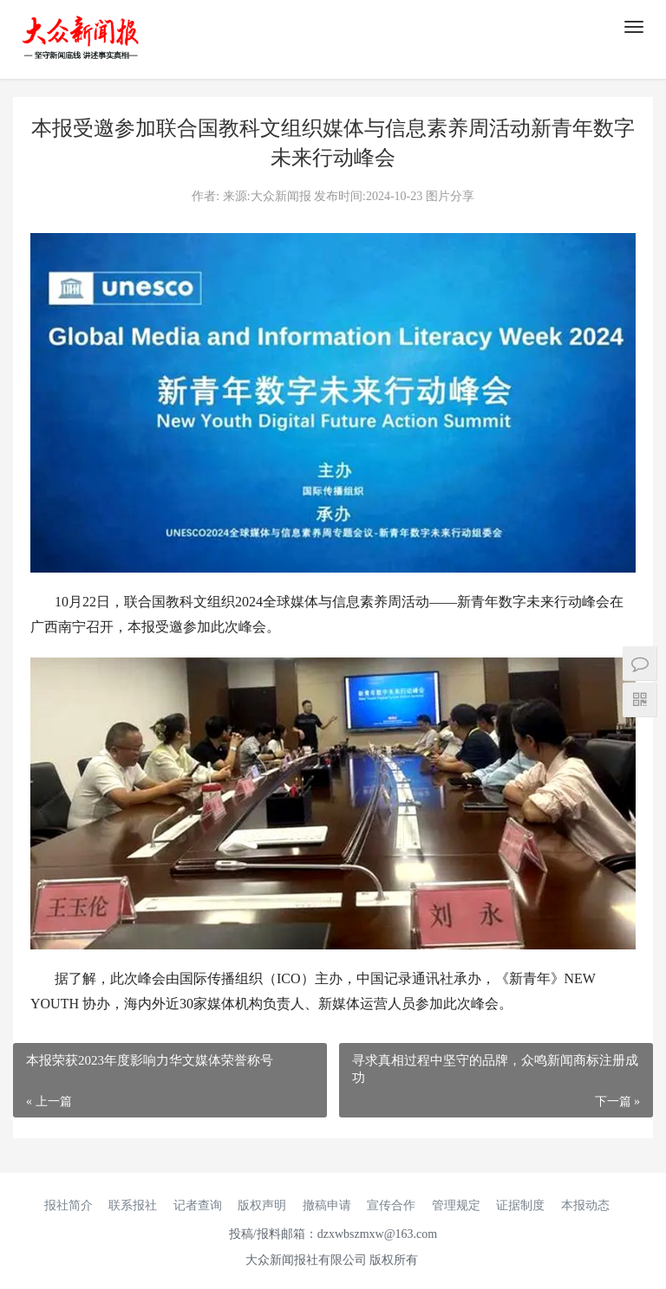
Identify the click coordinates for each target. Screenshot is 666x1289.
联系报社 (132, 1205)
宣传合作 (391, 1205)
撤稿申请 (327, 1205)
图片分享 (450, 196)
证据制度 (520, 1205)
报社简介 (68, 1205)
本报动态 (585, 1205)
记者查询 (197, 1205)
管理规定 (456, 1205)
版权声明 (262, 1205)
